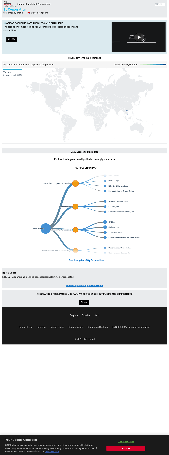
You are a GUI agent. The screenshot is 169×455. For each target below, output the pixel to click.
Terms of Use (26, 327)
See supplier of (86, 260)
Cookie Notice (75, 327)
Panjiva (10, 4)
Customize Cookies (97, 327)
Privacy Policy (57, 327)
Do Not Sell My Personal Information (131, 327)
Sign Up (11, 39)
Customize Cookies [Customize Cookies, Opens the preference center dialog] (126, 443)
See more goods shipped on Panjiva (84, 285)
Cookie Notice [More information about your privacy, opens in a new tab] (52, 453)
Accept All (126, 449)
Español (86, 315)
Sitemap (41, 327)
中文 (97, 315)
